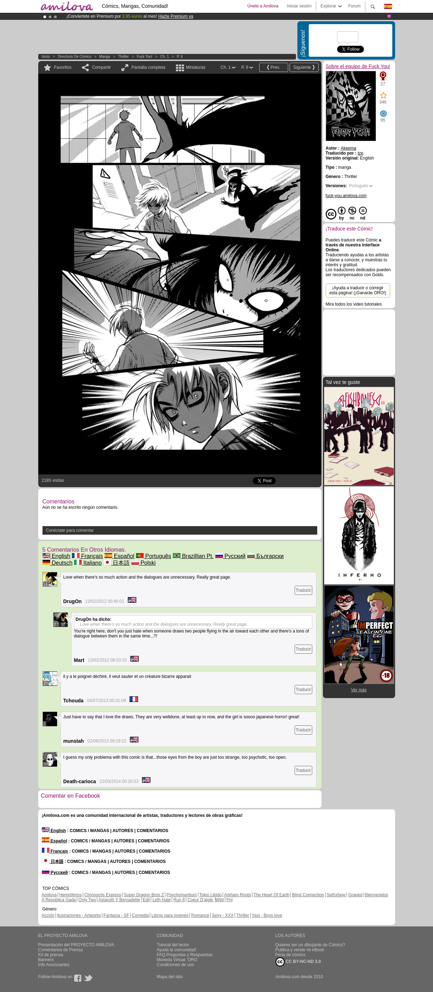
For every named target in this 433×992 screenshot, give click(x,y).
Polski (143, 563)
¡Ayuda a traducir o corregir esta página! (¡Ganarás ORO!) (357, 290)
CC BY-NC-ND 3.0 (298, 961)
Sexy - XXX (222, 915)
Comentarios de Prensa (60, 949)
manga (104, 56)
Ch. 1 (164, 56)
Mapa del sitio (170, 976)
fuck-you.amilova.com (346, 195)
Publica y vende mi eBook (299, 949)
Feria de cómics (290, 954)
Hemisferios (70, 894)
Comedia (140, 915)
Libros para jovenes (170, 915)
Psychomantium (181, 894)
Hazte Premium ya (175, 16)
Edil (146, 899)
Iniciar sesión (299, 6)
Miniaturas (195, 67)
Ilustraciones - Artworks (79, 915)
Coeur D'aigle (200, 899)
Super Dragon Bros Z (144, 894)
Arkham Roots (237, 894)
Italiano (88, 563)
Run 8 (179, 899)
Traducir (303, 590)
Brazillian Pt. (193, 556)
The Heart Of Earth (271, 894)
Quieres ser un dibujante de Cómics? (310, 944)
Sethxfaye (336, 894)
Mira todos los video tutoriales (354, 304)
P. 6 (180, 56)
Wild (220, 899)
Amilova (49, 894)
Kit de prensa (50, 954)
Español (119, 556)
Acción (48, 915)
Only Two (87, 899)
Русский (230, 556)
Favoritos (63, 67)
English (56, 556)
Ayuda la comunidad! (176, 949)
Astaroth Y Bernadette (119, 899)
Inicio (46, 56)
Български (265, 556)
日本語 (116, 563)
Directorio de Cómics (74, 56)
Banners (46, 959)
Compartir (101, 67)
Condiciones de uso (175, 964)
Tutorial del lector (173, 944)
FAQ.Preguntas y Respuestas (185, 954)
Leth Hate (161, 899)
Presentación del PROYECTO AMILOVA (76, 944)
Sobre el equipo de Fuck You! (358, 66)
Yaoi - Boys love (267, 915)
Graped (355, 894)
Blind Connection (308, 894)
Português (153, 556)
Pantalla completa (148, 67)
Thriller (123, 56)
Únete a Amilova (262, 6)
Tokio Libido (210, 894)
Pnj (230, 899)
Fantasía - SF (116, 915)
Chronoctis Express (102, 894)
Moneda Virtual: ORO (177, 959)
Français (87, 556)
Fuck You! (144, 56)
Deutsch (57, 563)
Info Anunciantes (54, 964)
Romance (200, 915)
